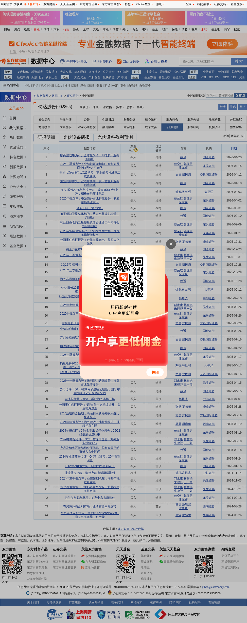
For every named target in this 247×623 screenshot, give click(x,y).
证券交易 (220, 4)
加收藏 (18, 4)
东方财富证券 (88, 4)
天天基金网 (67, 4)
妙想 (128, 4)
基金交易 (237, 4)
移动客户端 (31, 4)
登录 (189, 4)
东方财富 (49, 4)
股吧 (159, 4)
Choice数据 (143, 4)
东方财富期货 (111, 4)
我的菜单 (203, 4)
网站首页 (7, 4)
